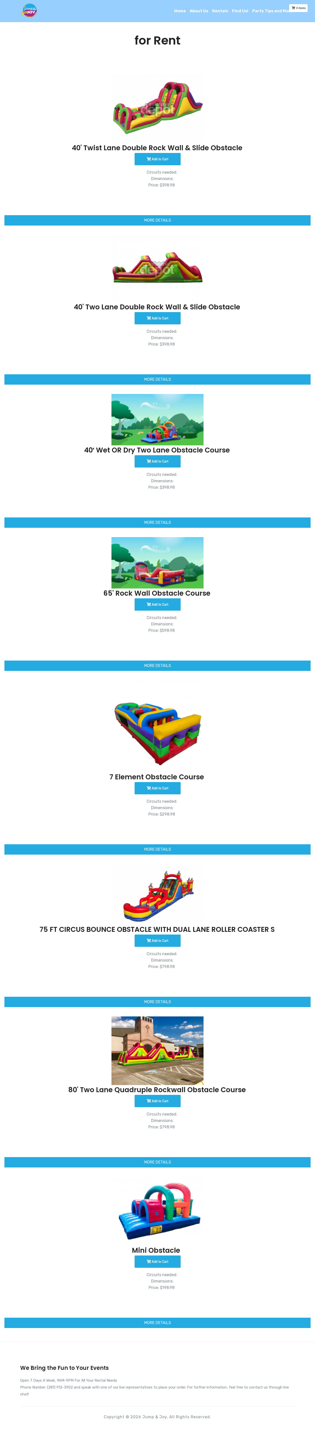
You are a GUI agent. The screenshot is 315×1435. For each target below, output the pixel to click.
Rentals (220, 11)
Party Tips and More (272, 11)
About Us (199, 11)
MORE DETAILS (157, 220)
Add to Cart (157, 159)
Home (180, 11)
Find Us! (240, 11)
